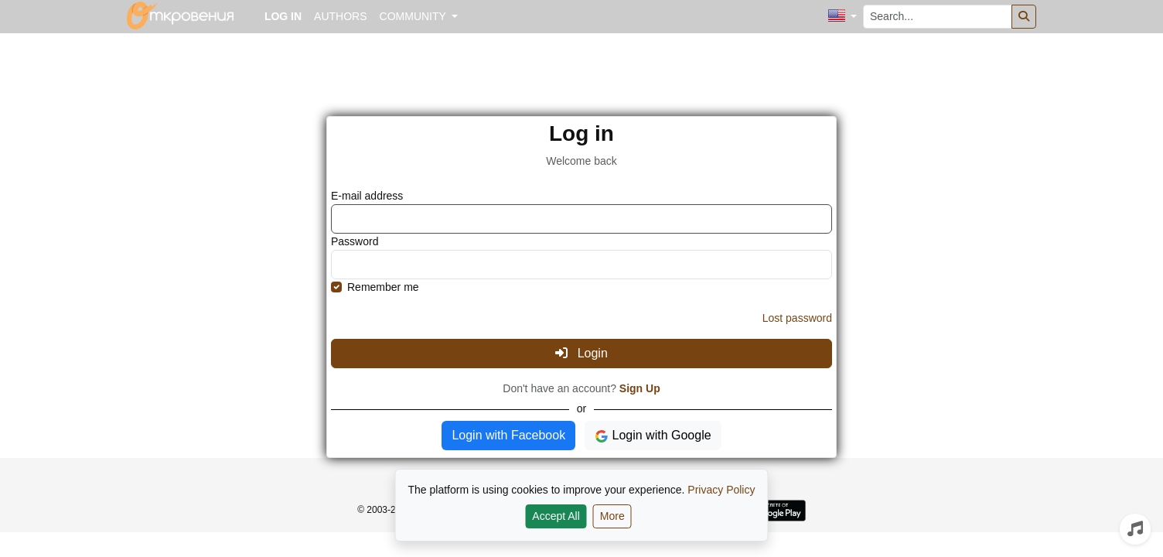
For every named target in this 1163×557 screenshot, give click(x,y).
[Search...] (937, 17)
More (612, 516)
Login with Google (653, 436)
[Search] (1023, 17)
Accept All (555, 516)
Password (354, 241)
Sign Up (639, 388)
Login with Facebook (508, 435)
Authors (340, 16)
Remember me (383, 287)
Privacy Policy (721, 490)
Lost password (797, 318)
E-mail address (367, 196)
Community (414, 16)
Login (581, 353)
